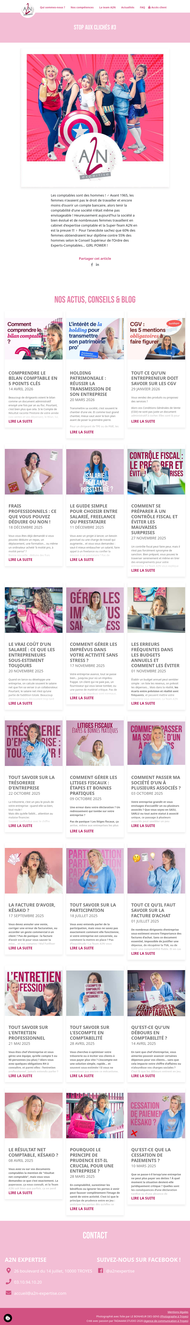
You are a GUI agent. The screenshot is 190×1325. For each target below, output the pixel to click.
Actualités (126, 7)
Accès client (157, 7)
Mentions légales (178, 1312)
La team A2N (106, 7)
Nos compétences (81, 7)
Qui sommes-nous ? (51, 7)
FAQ (141, 7)
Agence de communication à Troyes (166, 1321)
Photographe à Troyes (174, 1316)
